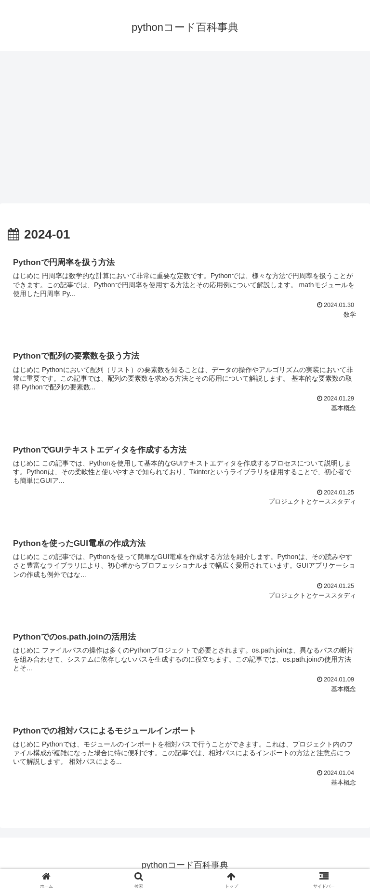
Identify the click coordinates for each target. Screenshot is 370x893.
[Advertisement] (185, 130)
